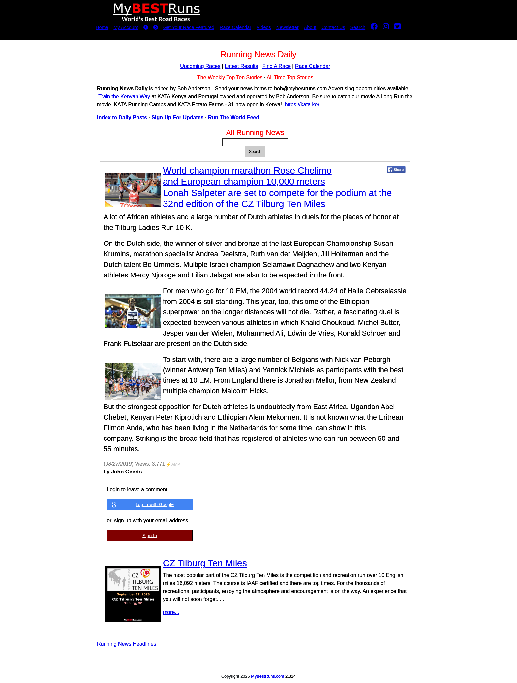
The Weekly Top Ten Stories (229, 77)
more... (171, 612)
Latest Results (241, 66)
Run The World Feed (233, 117)
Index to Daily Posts (122, 117)
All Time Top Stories (290, 77)
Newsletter (287, 27)
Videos (264, 27)
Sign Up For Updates (177, 117)
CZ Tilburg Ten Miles (205, 563)
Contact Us (333, 27)
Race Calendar (235, 27)
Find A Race (276, 66)
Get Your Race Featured (188, 27)
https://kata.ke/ (302, 104)
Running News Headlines (126, 644)
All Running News (255, 132)
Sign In (149, 535)
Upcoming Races (200, 66)
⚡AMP (173, 464)
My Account (125, 27)
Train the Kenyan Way (124, 96)
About (310, 27)
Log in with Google (155, 504)
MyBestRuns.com (267, 676)
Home (102, 27)
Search (358, 27)
